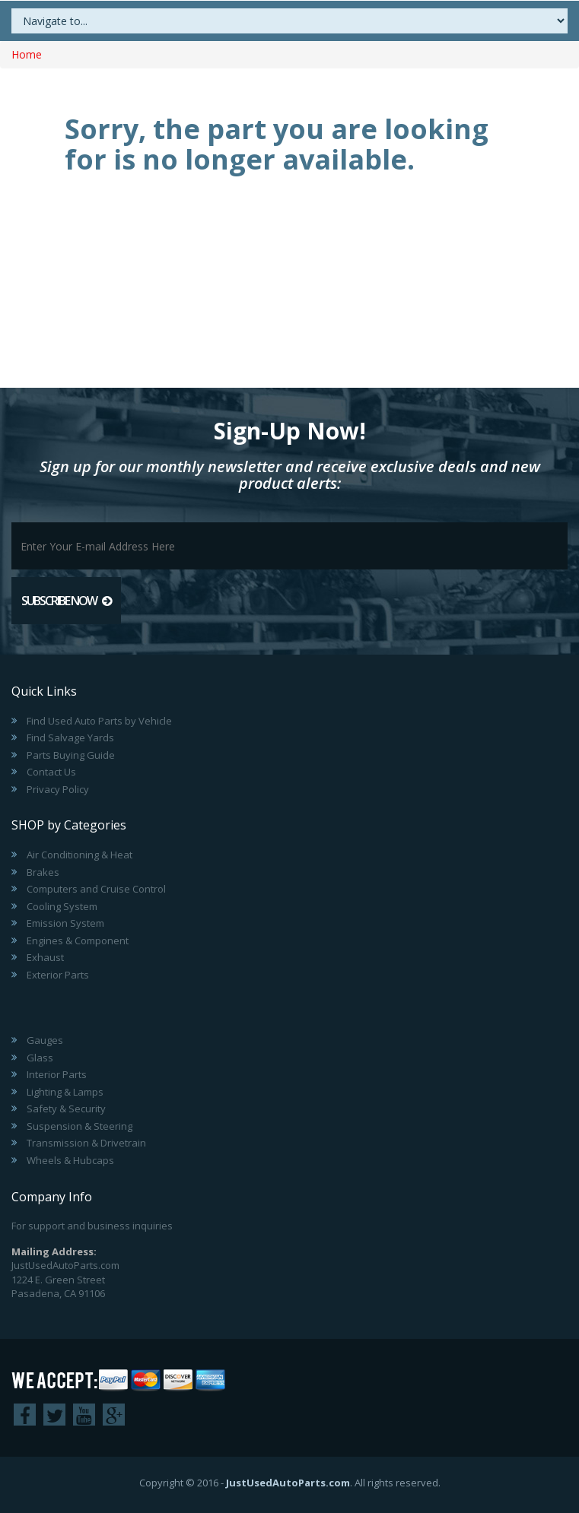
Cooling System (62, 906)
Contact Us (51, 772)
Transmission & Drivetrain (86, 1143)
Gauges (45, 1040)
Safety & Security (66, 1108)
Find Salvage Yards (70, 737)
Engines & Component (78, 940)
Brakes (43, 872)
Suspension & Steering (79, 1126)
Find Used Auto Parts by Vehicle (99, 721)
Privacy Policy (58, 789)
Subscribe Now (66, 600)
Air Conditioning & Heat (79, 854)
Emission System (65, 923)
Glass (40, 1057)
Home (26, 54)
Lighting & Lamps (65, 1092)
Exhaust (45, 957)
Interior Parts (57, 1074)
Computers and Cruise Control (96, 889)
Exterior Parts (58, 975)
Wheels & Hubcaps (70, 1160)
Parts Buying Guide (71, 755)
